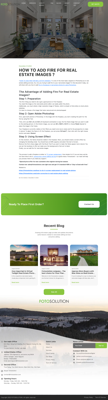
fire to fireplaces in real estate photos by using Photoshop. (57, 85)
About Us (49, 347)
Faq (53, 3)
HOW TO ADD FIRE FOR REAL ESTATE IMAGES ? (35, 81)
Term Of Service (51, 363)
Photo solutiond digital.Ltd (84, 359)
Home (24, 3)
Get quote (99, 4)
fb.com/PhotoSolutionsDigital (85, 353)
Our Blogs (49, 356)
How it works (50, 353)
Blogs (60, 3)
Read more (15, 282)
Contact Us (89, 204)
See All (54, 292)
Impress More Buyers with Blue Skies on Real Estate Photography (83, 272)
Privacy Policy (50, 360)
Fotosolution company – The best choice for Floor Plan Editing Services (53, 272)
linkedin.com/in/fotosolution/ (85, 362)
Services (32, 3)
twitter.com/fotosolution (84, 356)
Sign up (101, 345)
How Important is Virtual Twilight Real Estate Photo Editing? (23, 272)
